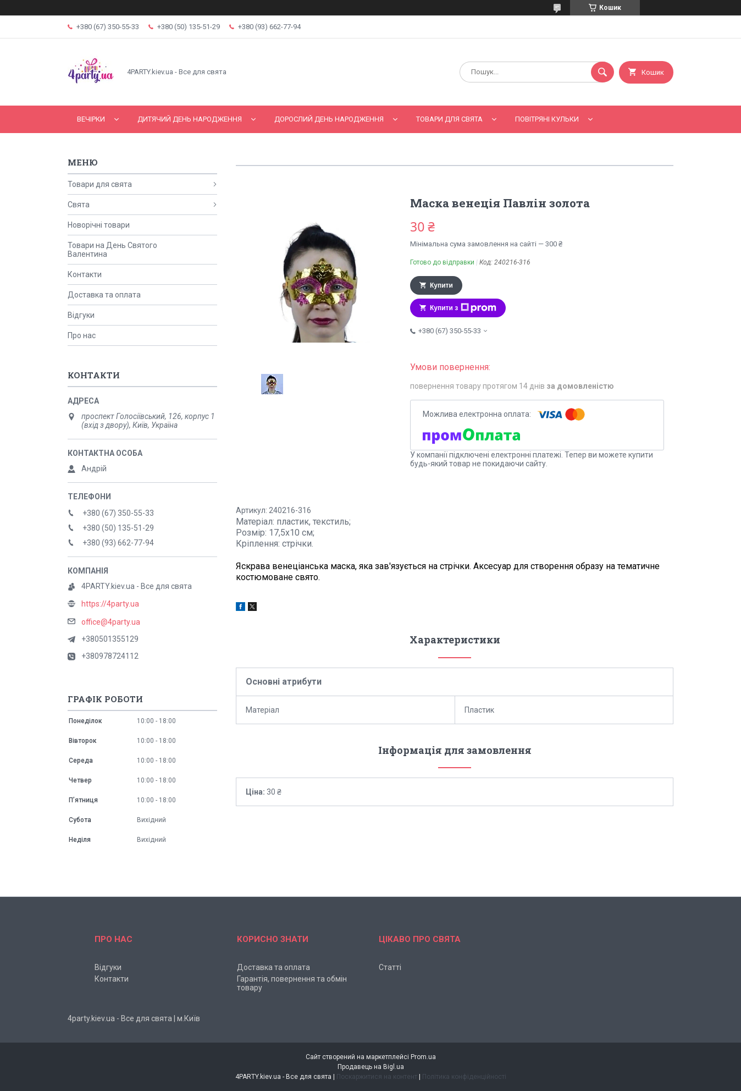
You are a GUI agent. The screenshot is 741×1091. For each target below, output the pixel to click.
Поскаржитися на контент (376, 1077)
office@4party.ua (110, 622)
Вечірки (91, 119)
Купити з (463, 308)
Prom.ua (423, 1057)
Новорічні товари (99, 225)
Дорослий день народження (329, 119)
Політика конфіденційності (464, 1077)
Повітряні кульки (547, 119)
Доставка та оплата (104, 294)
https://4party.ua (110, 603)
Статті (390, 967)
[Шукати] (602, 72)
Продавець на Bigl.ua (371, 1067)
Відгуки (81, 315)
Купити (441, 285)
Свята (79, 204)
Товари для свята (449, 119)
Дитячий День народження (189, 119)
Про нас (82, 335)
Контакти (85, 274)
